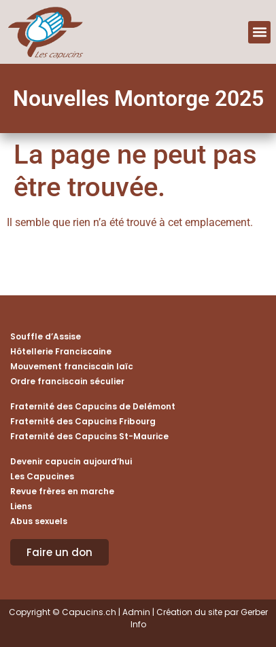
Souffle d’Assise (45, 336)
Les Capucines (42, 476)
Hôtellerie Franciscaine (60, 351)
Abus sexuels (38, 521)
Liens (21, 506)
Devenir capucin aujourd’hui (71, 461)
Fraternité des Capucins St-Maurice (89, 436)
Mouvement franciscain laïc (71, 366)
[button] (259, 32)
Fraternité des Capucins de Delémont (92, 406)
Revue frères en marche (62, 491)
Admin (136, 612)
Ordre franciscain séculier (67, 381)
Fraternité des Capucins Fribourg (83, 421)
